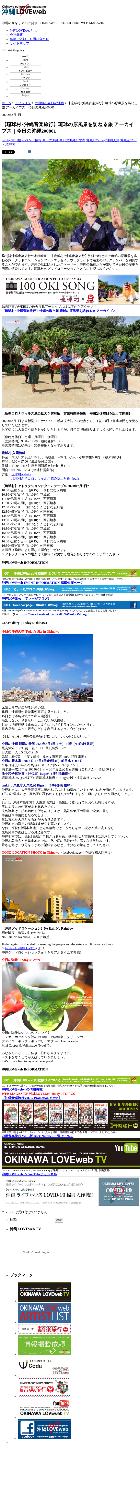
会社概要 (16, 34)
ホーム (6, 103)
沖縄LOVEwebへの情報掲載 (22, 1089)
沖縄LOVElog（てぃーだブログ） (26, 598)
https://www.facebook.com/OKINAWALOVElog (53, 614)
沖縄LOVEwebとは (23, 30)
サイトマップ (19, 43)
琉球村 (10, 144)
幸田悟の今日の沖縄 (49, 103)
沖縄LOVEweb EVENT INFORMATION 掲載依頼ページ (42, 582)
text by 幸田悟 (11, 140)
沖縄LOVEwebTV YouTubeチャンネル (29, 1174)
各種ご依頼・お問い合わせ (29, 39)
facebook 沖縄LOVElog (21, 948)
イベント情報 (32, 140)
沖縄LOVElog (96, 140)
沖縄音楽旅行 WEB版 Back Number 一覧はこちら (37, 1136)
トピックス (23, 103)
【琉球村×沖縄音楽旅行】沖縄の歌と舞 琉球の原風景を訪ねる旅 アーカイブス (59, 311)
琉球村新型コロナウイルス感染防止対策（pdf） (46, 478)
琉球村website (21, 474)
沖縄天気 (112, 140)
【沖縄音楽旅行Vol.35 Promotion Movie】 (31, 1098)
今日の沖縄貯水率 (72, 140)
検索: (13, 1219)
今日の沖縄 (50, 140)
